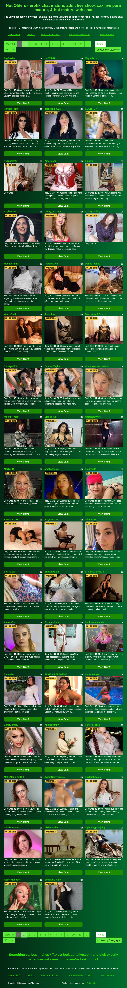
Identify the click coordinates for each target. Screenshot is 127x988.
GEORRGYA (91, 108)
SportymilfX (10, 366)
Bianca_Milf (50, 417)
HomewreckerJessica (96, 366)
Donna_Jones (92, 263)
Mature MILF (14, 34)
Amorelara (50, 161)
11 (81, 44)
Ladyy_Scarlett (52, 211)
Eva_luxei (9, 571)
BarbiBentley (11, 725)
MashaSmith (11, 263)
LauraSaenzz (92, 674)
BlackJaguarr (51, 571)
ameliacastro (51, 469)
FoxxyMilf (90, 469)
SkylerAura (10, 211)
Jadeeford (50, 314)
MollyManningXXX (14, 777)
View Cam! (23, 103)
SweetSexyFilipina (54, 777)
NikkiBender (51, 827)
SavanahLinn (51, 622)
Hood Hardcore (107, 34)
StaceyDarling (92, 211)
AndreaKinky (51, 725)
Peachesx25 (10, 161)
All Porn (31, 34)
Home (100, 44)
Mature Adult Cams (50, 34)
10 (74, 44)
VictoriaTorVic (92, 725)
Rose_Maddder (12, 879)
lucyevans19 (51, 519)
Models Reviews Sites (79, 34)
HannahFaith (11, 108)
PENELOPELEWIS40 (55, 674)
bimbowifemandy (94, 622)
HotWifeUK (50, 58)
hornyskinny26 (52, 108)
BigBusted (10, 58)
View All (10, 44)
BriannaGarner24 (94, 571)
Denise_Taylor (52, 366)
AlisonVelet (10, 622)
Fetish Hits (91, 983)
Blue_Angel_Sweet (95, 314)
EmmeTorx (10, 674)
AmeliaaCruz (11, 519)
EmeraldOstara (52, 879)
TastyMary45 (51, 263)
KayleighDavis (93, 777)
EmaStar (89, 161)
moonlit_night (11, 417)
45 (7, 49)
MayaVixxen (91, 58)
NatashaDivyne (93, 417)
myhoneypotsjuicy (95, 827)
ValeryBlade (10, 314)
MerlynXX (9, 469)
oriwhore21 (91, 519)
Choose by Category (108, 49)
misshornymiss (12, 827)
